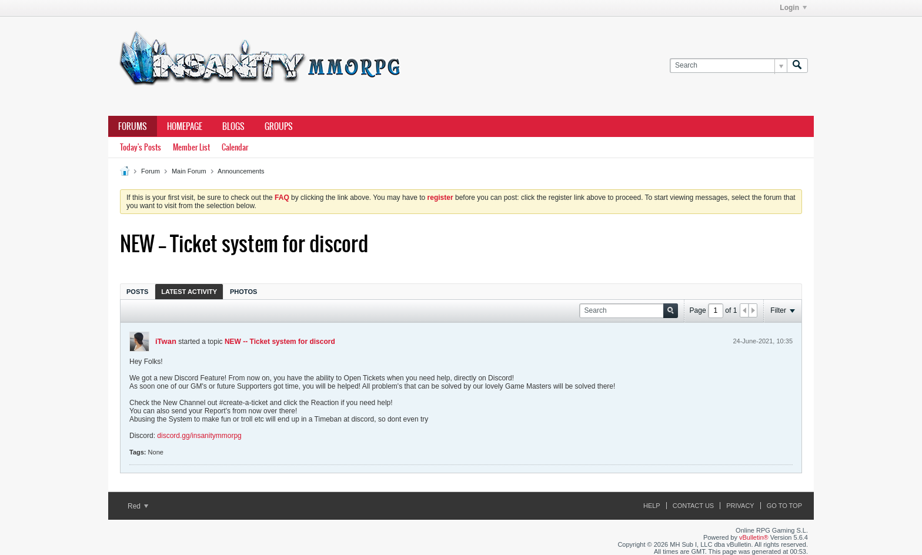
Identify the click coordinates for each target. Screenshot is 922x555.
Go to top (784, 505)
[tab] (137, 291)
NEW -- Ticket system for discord (280, 341)
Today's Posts (140, 147)
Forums (132, 126)
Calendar (235, 147)
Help (651, 505)
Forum (150, 171)
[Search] (728, 65)
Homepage (184, 126)
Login (793, 8)
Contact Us (693, 505)
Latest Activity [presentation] (189, 291)
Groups (279, 126)
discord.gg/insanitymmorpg (199, 436)
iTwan (165, 341)
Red (138, 506)
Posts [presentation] (137, 291)
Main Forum (189, 171)
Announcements (241, 171)
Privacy (740, 505)
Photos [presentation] (243, 291)
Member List (191, 147)
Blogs (233, 126)
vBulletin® (754, 537)
